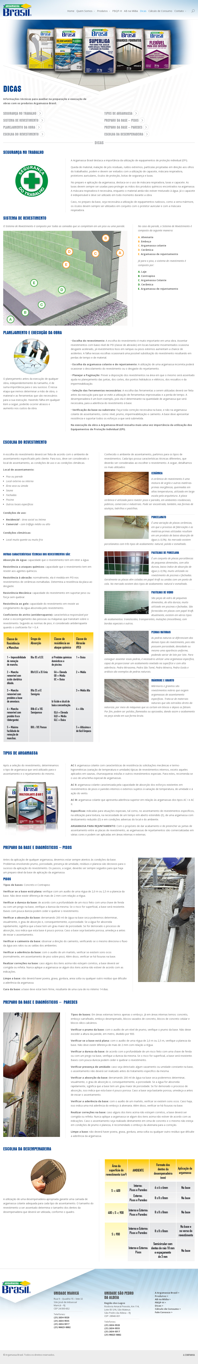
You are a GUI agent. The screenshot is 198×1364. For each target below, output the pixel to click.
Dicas (143, 11)
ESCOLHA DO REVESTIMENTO (21, 134)
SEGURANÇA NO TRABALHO (19, 113)
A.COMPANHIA (189, 1354)
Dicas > (159, 1305)
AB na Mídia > (163, 1299)
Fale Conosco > (163, 1312)
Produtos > (161, 1296)
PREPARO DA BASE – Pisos (121, 120)
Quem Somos (84, 11)
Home (70, 11)
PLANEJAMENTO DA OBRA (19, 127)
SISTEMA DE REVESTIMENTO (20, 120)
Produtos (102, 11)
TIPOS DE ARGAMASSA (118, 113)
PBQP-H (117, 11)
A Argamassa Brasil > (167, 1292)
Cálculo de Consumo (160, 11)
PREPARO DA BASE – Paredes (123, 127)
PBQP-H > (160, 1302)
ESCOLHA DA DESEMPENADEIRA (123, 134)
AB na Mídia (131, 11)
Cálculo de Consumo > (168, 1308)
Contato (179, 11)
